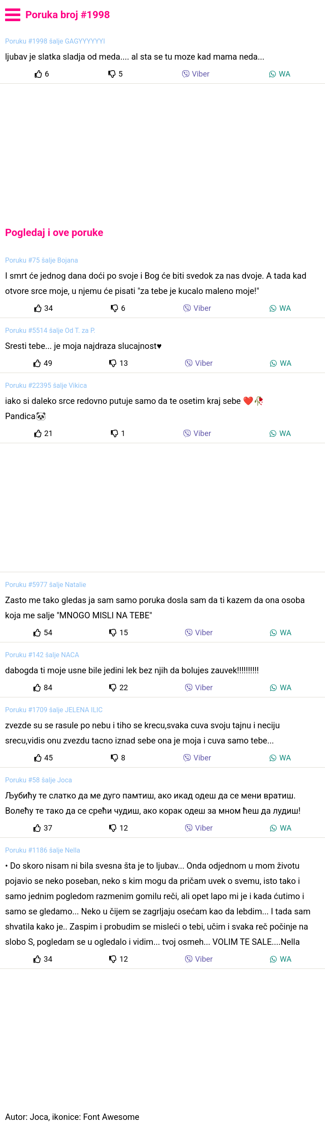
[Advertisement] (162, 148)
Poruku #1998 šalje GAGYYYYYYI (55, 41)
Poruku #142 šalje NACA (42, 655)
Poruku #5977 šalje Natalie (45, 585)
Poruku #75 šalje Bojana (41, 260)
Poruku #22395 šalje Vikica (46, 385)
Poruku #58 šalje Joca (38, 780)
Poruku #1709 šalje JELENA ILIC (54, 710)
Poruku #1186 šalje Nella (42, 850)
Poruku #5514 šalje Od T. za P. (50, 330)
